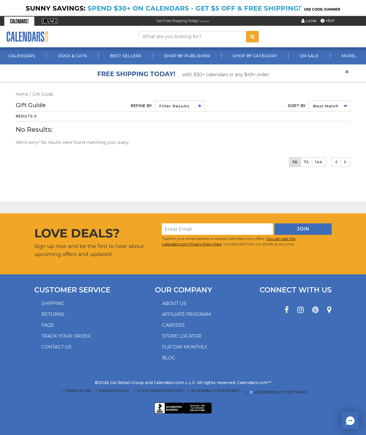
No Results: (34, 129)
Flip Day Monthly (184, 347)
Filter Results (174, 106)
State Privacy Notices (160, 391)
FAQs (47, 325)
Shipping (52, 303)
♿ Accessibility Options (278, 392)
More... (349, 55)
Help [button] (330, 21)
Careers (173, 325)
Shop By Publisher (187, 55)
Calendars (22, 55)
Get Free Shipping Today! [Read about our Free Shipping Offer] (177, 21)
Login (311, 21)
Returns (52, 314)
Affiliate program (186, 314)
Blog (168, 358)
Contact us (56, 347)
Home (22, 94)
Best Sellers (126, 55)
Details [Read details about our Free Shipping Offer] (204, 21)
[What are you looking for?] (192, 36)
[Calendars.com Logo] (27, 36)
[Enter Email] (217, 229)
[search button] (252, 36)
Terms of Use (78, 391)
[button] (19, 21)
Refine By (141, 105)
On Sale (309, 55)
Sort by (297, 105)
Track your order (66, 336)
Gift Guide (43, 94)
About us (174, 303)
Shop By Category (255, 55)
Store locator (181, 336)
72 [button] (306, 162)
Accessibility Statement (215, 391)
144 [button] (318, 162)
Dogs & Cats (72, 55)
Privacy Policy (114, 391)
